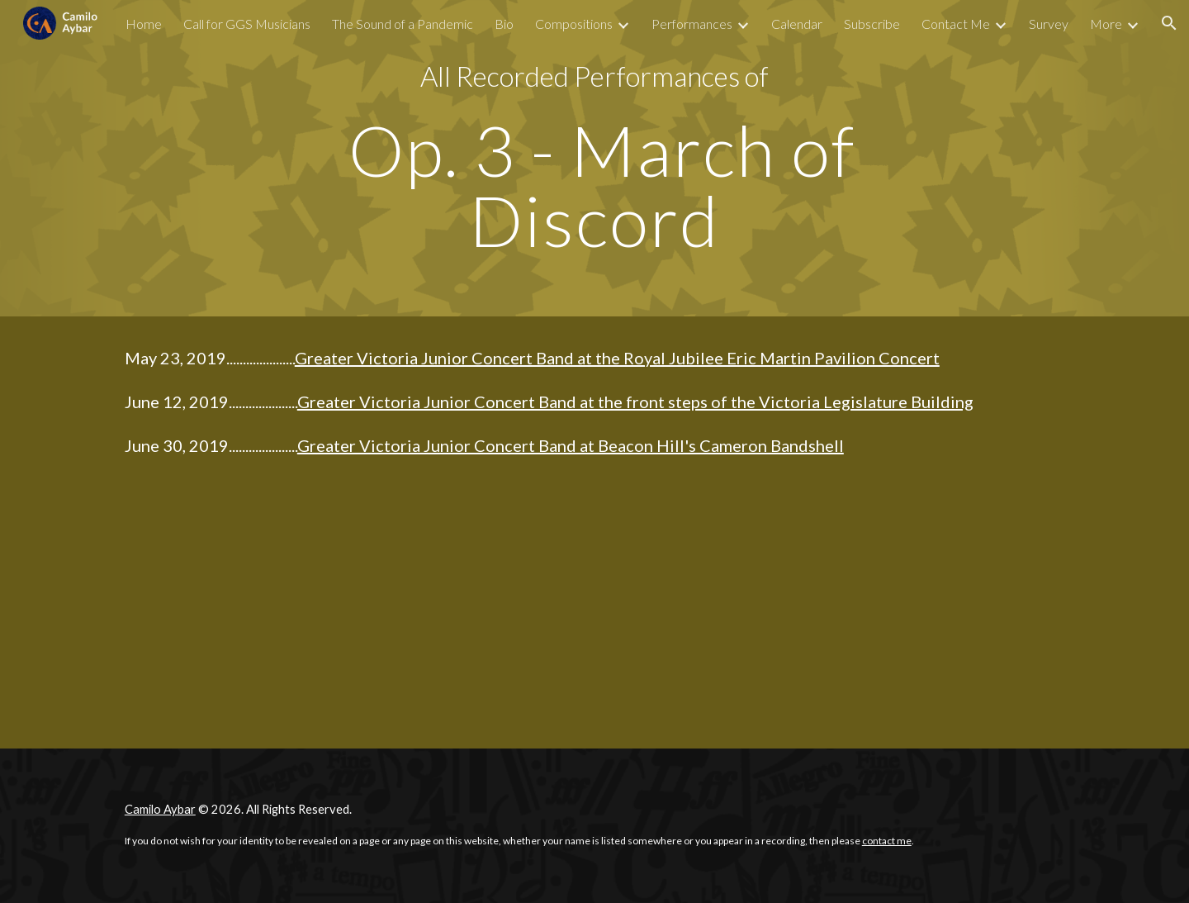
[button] (1169, 23)
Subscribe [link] (872, 23)
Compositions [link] (574, 23)
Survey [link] (1048, 23)
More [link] (1106, 23)
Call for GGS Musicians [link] (246, 23)
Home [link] (144, 23)
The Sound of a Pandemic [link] (402, 23)
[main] (594, 76)
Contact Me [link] (955, 23)
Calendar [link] (796, 23)
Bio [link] (504, 23)
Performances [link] (691, 23)
